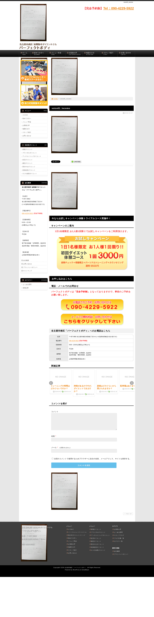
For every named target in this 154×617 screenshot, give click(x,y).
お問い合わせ (127, 53)
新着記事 (26, 288)
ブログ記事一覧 (118, 541)
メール (54, 450)
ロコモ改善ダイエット (29, 173)
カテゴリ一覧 (117, 544)
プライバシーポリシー (30, 267)
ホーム (25, 53)
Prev (51, 383)
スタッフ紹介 (110, 53)
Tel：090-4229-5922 (118, 8)
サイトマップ (27, 271)
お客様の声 (75, 53)
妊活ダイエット (27, 160)
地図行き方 (92, 53)
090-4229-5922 (74, 341)
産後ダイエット (27, 149)
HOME (54, 98)
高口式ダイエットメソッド (76, 538)
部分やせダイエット (28, 166)
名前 (53, 439)
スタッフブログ (118, 538)
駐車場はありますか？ (129, 386)
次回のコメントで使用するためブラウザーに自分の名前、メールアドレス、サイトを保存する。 (92, 462)
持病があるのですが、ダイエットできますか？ (83, 388)
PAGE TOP (128, 516)
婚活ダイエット (27, 163)
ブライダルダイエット (29, 153)
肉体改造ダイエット (28, 170)
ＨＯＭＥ (25, 115)
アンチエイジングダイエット (31, 156)
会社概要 (26, 260)
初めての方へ (40, 53)
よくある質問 (27, 284)
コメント (54, 412)
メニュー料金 (57, 53)
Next (132, 383)
